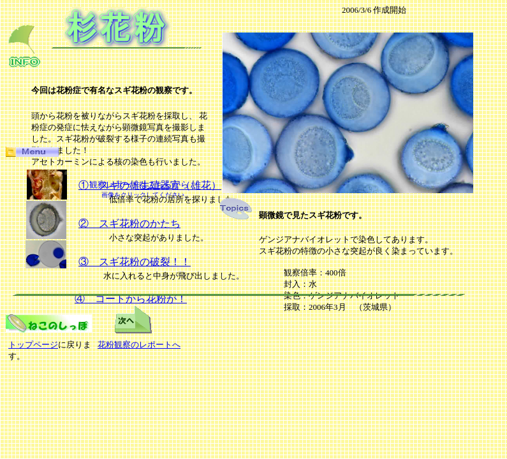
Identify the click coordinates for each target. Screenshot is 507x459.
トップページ (33, 344)
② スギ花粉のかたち (129, 223)
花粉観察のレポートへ (139, 344)
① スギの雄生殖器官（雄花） (149, 185)
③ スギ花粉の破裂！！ (134, 261)
